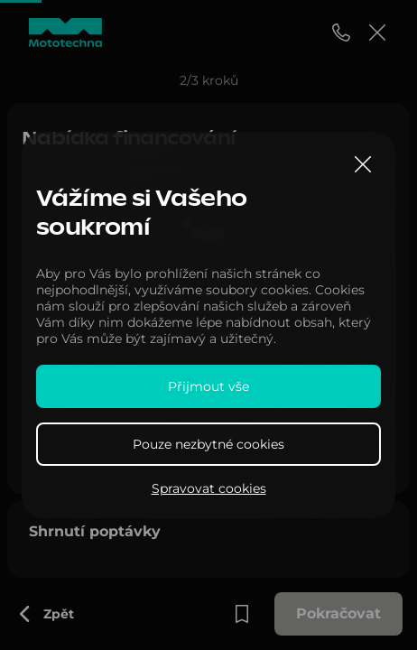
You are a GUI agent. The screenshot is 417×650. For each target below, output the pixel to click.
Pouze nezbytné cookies (208, 444)
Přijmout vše (208, 386)
